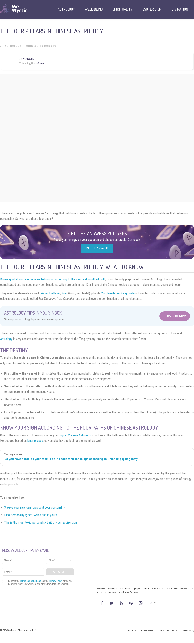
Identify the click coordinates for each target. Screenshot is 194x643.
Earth (52, 293)
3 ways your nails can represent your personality (34, 507)
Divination (180, 9)
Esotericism (152, 9)
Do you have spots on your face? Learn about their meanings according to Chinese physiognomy (71, 459)
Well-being (94, 9)
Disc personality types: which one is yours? (31, 515)
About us (132, 630)
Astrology (13, 46)
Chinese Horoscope (41, 46)
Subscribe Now (175, 316)
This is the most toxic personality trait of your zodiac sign (40, 522)
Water (44, 293)
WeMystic (28, 58)
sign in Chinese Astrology (75, 435)
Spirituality (122, 9)
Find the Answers (97, 248)
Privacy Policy (146, 630)
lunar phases (35, 441)
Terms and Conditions (167, 630)
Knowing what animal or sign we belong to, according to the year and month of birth (52, 279)
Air (58, 293)
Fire (64, 293)
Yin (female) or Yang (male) (118, 293)
